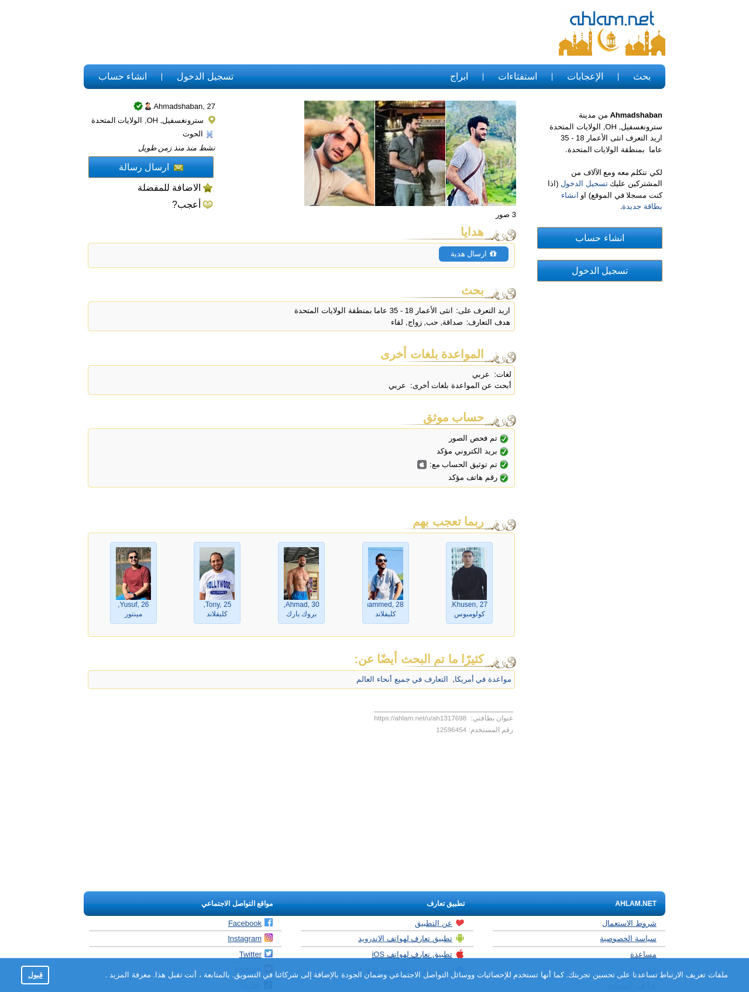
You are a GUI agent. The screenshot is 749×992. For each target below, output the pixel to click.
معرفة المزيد (129, 974)
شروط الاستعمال (629, 923)
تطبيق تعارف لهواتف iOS (418, 954)
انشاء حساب (122, 76)
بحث (642, 76)
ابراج (459, 76)
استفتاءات (517, 76)
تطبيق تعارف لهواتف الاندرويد (411, 938)
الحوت (198, 133)
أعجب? (186, 205)
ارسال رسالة (151, 167)
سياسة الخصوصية (628, 938)
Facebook (250, 923)
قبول (35, 975)
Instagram (250, 938)
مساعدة (643, 954)
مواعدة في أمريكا (483, 679)
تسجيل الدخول (205, 76)
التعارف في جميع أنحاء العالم (402, 679)
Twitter (256, 954)
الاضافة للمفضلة (169, 188)
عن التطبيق (440, 923)
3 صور (506, 214)
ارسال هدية (474, 253)
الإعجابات (585, 76)
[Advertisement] (297, 32)
